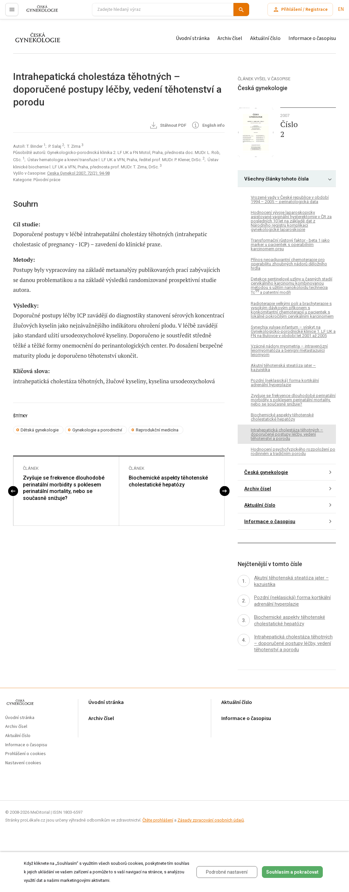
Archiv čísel (229, 38)
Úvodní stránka (193, 38)
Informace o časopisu (312, 38)
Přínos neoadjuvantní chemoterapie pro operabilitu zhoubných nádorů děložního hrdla (289, 264)
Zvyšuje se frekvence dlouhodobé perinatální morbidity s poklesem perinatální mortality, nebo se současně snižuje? (63, 488)
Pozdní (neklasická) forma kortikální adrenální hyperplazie (285, 382)
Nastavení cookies (23, 763)
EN (341, 9)
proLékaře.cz (38, 12)
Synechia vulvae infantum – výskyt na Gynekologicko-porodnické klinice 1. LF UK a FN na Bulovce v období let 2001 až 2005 (293, 331)
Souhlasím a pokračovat (292, 872)
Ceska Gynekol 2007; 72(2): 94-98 (78, 173)
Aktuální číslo (265, 38)
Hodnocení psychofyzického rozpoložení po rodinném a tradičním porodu (293, 451)
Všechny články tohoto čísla (276, 179)
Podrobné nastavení (227, 872)
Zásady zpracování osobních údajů (210, 820)
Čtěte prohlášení (157, 820)
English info (208, 126)
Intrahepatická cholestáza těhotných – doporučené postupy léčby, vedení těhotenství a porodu (287, 434)
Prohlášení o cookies (25, 754)
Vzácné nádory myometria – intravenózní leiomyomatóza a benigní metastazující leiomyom (289, 350)
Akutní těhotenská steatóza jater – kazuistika (283, 367)
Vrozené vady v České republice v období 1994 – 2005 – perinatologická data (290, 199)
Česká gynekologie (266, 472)
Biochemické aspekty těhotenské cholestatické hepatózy (168, 481)
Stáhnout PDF (168, 126)
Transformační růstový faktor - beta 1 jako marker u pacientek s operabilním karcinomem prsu (290, 244)
